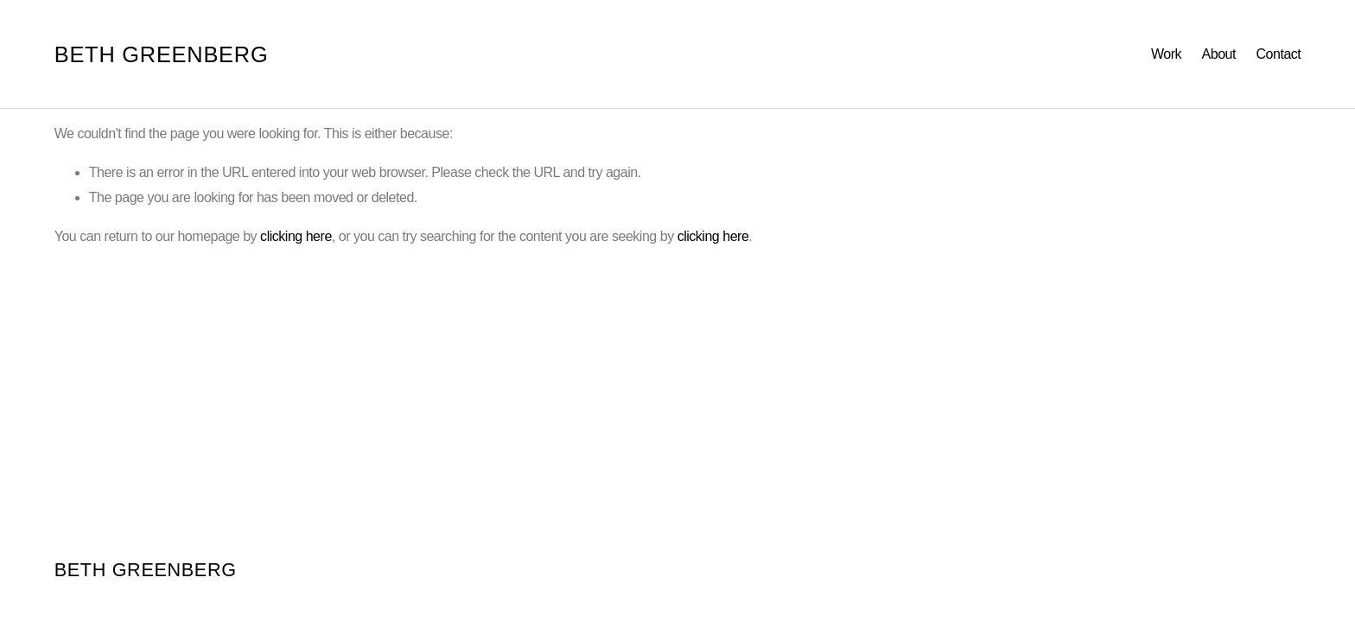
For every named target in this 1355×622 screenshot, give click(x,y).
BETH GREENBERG (161, 54)
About (1219, 54)
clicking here (296, 236)
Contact (1278, 54)
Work (1166, 54)
